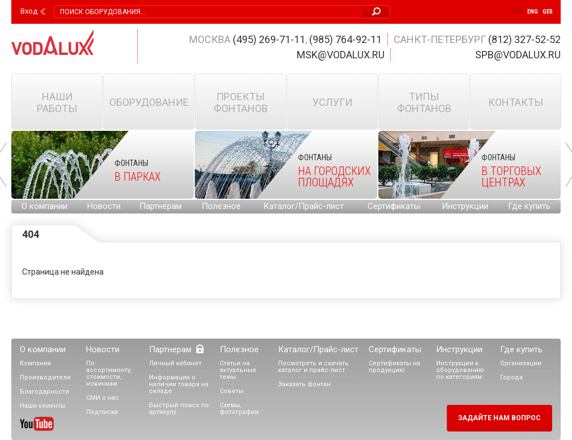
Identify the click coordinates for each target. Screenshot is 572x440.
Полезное (221, 206)
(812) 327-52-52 (524, 39)
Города (511, 377)
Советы (232, 391)
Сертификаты (394, 206)
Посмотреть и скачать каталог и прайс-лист (313, 367)
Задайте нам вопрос (499, 418)
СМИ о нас (102, 397)
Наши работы (57, 102)
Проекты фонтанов (241, 102)
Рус (518, 11)
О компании (44, 206)
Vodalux (52, 42)
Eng (532, 11)
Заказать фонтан (304, 384)
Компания (35, 363)
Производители (45, 377)
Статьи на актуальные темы (238, 370)
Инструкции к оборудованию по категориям (460, 370)
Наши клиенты (43, 405)
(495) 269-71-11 (269, 39)
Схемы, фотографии (239, 408)
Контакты (515, 102)
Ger (548, 11)
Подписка (102, 412)
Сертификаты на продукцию (394, 367)
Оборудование (149, 102)
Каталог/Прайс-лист (303, 206)
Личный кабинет (175, 363)
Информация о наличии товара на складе (178, 384)
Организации (520, 363)
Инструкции (465, 206)
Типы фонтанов (424, 102)
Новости (104, 206)
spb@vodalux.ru (518, 55)
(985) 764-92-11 (345, 39)
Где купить (529, 206)
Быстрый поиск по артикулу (179, 408)
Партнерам (160, 206)
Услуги (332, 102)
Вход (28, 11)
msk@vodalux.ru (341, 55)
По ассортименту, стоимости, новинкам (109, 373)
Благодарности (44, 391)
